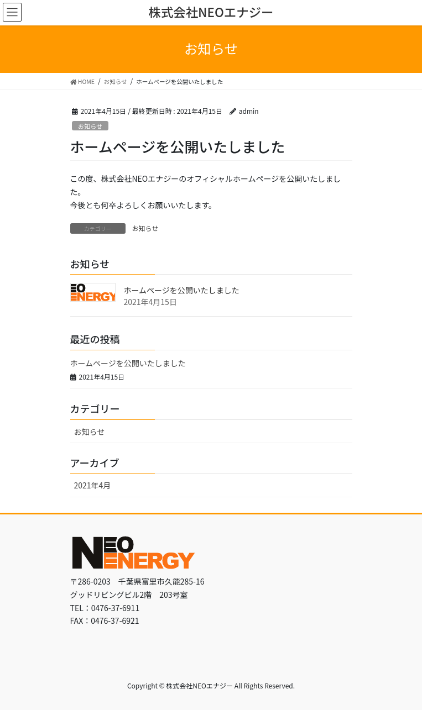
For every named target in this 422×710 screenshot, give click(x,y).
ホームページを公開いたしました (181, 290)
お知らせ (90, 126)
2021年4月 (92, 485)
